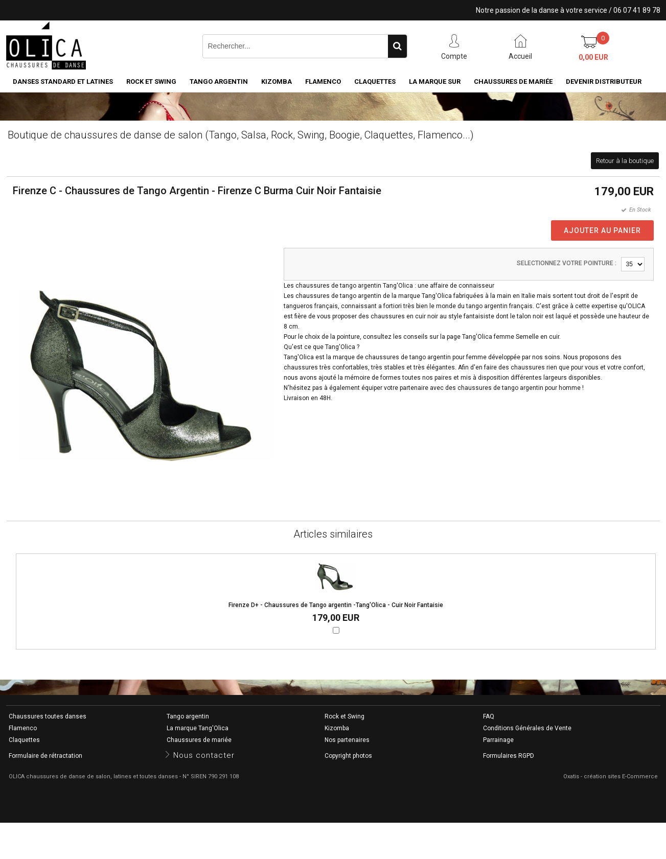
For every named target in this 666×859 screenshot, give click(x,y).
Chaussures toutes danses (47, 716)
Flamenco (323, 81)
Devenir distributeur (603, 81)
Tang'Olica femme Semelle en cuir (510, 336)
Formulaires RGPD (508, 755)
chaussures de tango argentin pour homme (519, 387)
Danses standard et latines (63, 81)
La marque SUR (435, 81)
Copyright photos (348, 755)
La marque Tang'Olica (197, 728)
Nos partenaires (347, 740)
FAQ (488, 716)
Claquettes (375, 81)
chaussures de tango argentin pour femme (426, 357)
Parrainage (498, 740)
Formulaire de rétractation (45, 755)
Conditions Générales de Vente (527, 728)
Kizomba (276, 81)
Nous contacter (204, 755)
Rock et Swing (151, 81)
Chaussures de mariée (513, 81)
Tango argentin (219, 81)
